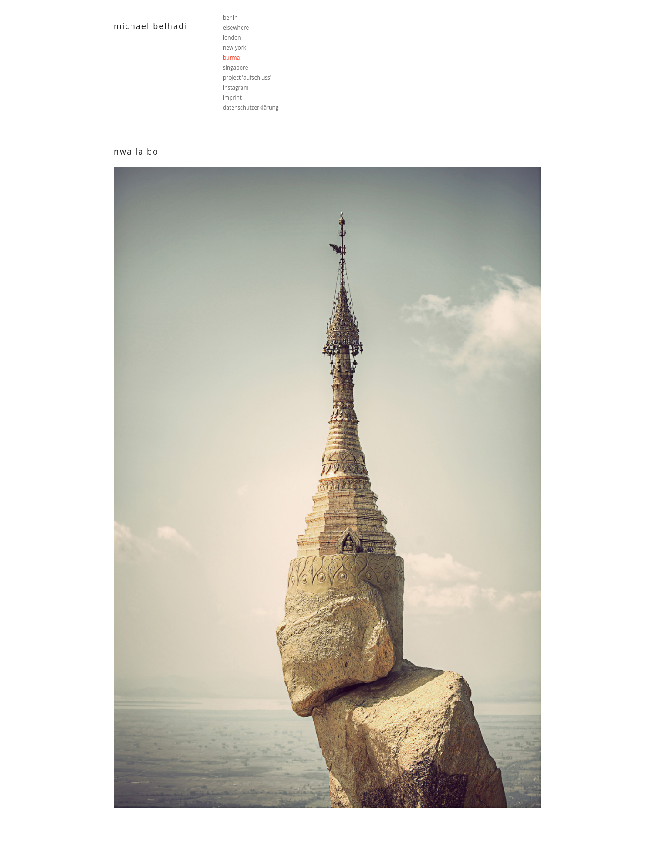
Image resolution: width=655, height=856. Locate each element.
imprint (232, 97)
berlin (230, 17)
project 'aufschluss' (247, 77)
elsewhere (236, 27)
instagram (235, 87)
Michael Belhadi (150, 25)
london (232, 37)
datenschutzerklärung (250, 107)
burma (231, 57)
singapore (235, 67)
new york (234, 47)
